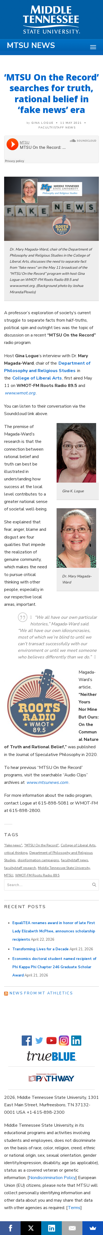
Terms (74, 1208)
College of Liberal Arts (78, 845)
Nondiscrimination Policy (52, 1178)
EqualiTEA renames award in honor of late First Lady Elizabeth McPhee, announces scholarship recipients (53, 931)
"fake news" (13, 845)
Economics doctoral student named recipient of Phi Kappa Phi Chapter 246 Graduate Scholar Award (54, 967)
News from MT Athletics (41, 993)
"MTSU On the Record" (41, 845)
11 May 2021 (71, 123)
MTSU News (31, 45)
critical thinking (15, 853)
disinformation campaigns (38, 860)
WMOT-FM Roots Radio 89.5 (37, 875)
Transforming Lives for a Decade (40, 949)
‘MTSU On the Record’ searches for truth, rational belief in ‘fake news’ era (51, 93)
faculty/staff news (74, 860)
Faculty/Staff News (57, 128)
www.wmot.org (20, 393)
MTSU (8, 875)
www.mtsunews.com (47, 782)
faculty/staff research (20, 868)
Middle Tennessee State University (64, 868)
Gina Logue (42, 123)
